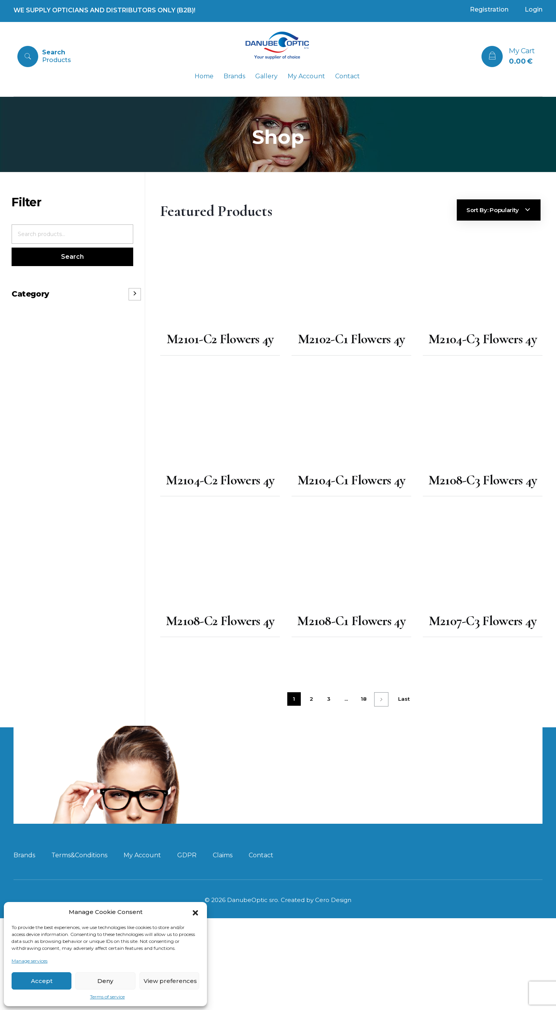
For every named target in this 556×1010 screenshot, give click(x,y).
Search (72, 256)
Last (404, 699)
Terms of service (107, 997)
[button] (195, 912)
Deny (105, 981)
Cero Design (333, 931)
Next (381, 700)
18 (363, 699)
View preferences (170, 981)
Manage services (29, 961)
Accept (42, 981)
